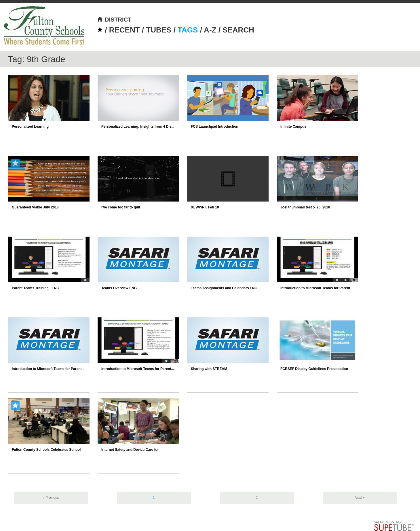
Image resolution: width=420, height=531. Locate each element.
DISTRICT (114, 19)
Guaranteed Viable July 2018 (35, 207)
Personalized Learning (30, 126)
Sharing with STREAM (209, 369)
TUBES (158, 30)
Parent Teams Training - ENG (35, 288)
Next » (360, 498)
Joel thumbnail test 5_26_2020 (305, 207)
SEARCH (238, 30)
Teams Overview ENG (119, 288)
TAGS (188, 30)
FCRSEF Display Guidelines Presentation (314, 369)
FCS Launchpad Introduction (214, 126)
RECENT (124, 30)
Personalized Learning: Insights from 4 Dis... (137, 126)
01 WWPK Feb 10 (205, 207)
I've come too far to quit (120, 207)
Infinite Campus (293, 126)
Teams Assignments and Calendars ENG (224, 288)
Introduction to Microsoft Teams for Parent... (316, 288)
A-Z (210, 30)
